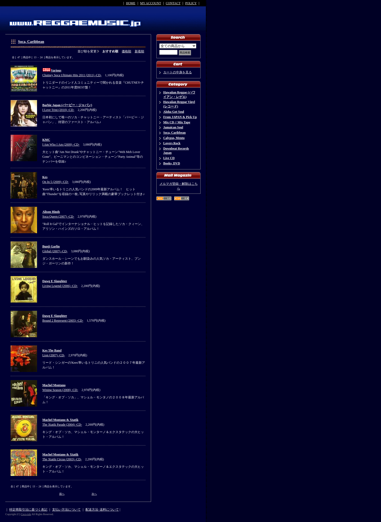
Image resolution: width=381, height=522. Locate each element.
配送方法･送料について (102, 509)
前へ (62, 493)
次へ (94, 493)
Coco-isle (26, 514)
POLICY (191, 3)
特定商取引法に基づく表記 (28, 509)
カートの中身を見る (177, 72)
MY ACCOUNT (150, 3)
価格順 (126, 51)
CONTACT (173, 3)
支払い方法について (66, 509)
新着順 (139, 51)
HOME (130, 3)
